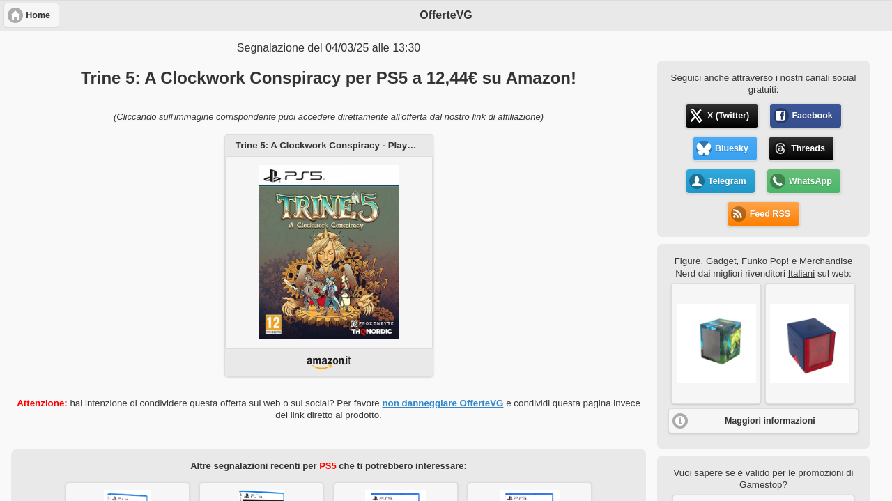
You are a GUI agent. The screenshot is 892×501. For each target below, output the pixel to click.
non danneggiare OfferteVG (442, 403)
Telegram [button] (727, 181)
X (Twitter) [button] (728, 116)
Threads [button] (808, 148)
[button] (716, 343)
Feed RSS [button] (770, 214)
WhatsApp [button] (810, 181)
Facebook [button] (812, 116)
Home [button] (38, 15)
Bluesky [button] (731, 148)
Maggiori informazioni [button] (770, 421)
